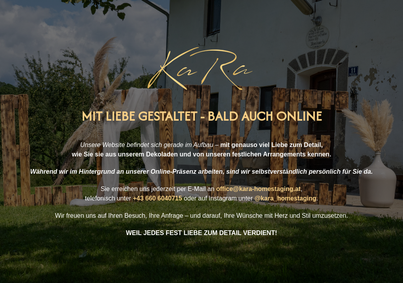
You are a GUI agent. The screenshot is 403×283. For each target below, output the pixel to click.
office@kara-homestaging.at (258, 189)
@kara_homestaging (285, 198)
